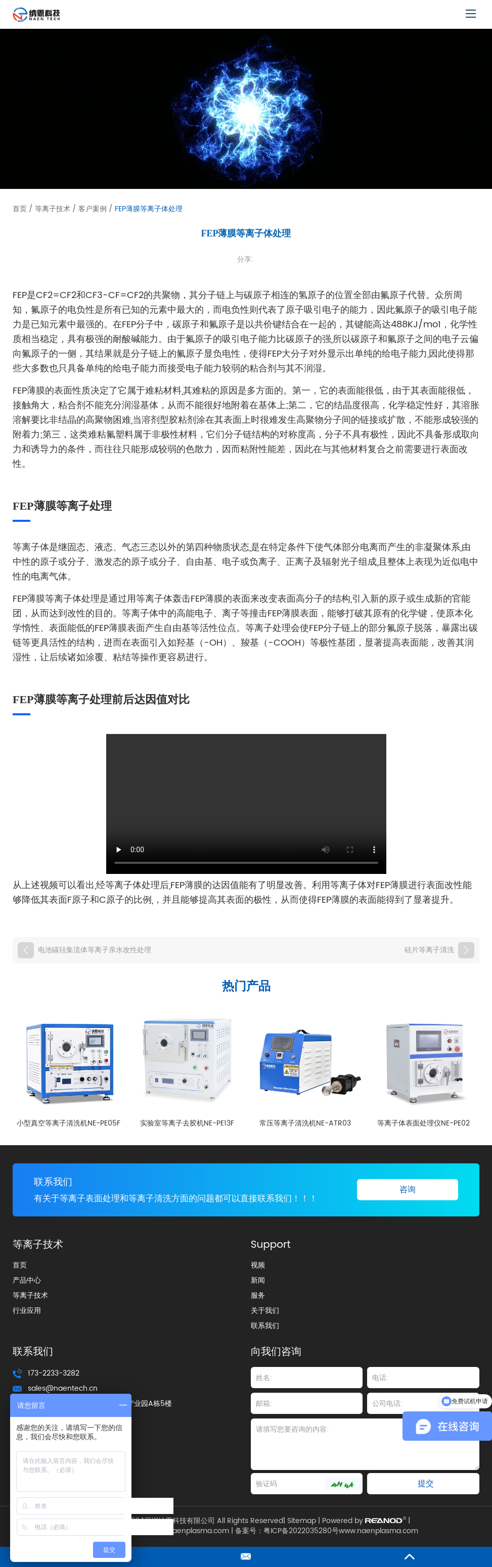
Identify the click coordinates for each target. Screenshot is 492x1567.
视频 (258, 1265)
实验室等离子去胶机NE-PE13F (187, 1123)
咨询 (407, 1190)
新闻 (258, 1281)
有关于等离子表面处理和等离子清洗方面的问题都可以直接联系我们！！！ (184, 1199)
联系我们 (54, 1182)
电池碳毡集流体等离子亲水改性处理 (94, 950)
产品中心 (27, 1281)
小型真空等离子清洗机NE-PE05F (68, 1123)
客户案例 (92, 209)
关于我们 (265, 1311)
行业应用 (27, 1311)
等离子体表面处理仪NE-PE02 (423, 1123)
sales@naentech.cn (63, 1389)
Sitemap (301, 1521)
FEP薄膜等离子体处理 (149, 209)
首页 (20, 209)
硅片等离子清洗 (429, 950)
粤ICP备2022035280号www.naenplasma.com (340, 1532)
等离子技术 (52, 209)
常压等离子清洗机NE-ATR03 (305, 1123)
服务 (258, 1296)
